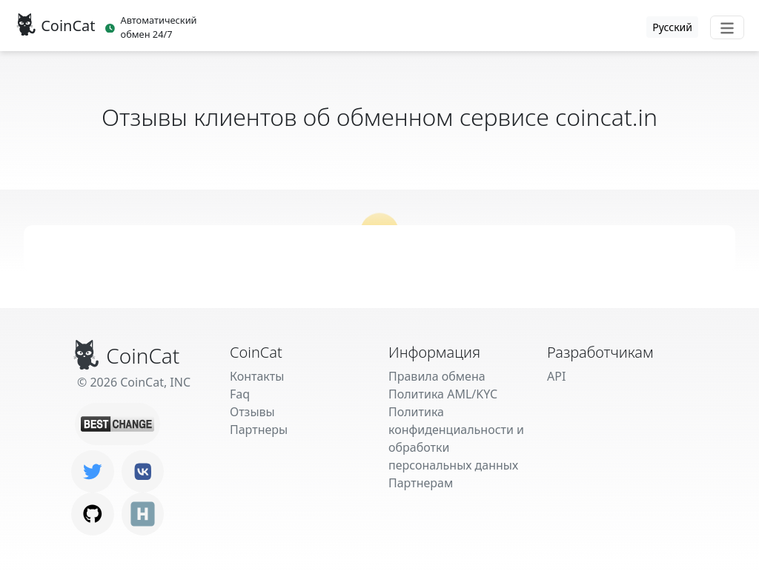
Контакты (257, 376)
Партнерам (420, 483)
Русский (672, 27)
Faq (240, 394)
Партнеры (259, 429)
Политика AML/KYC (442, 394)
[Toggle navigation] (727, 27)
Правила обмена (436, 376)
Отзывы (252, 412)
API (556, 376)
